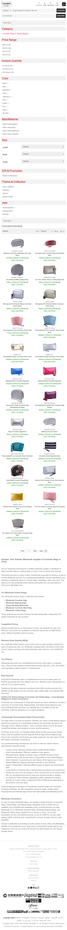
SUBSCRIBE (61, 16)
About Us (33, 861)
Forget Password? (33, 871)
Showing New (8, 211)
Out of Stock (34, 864)
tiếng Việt (42, 920)
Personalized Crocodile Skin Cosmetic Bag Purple (49, 406)
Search (61, 10)
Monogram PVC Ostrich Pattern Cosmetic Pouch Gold (50, 305)
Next (35, 551)
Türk (48, 920)
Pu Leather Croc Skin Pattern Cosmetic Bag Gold (17, 534)
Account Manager (33, 868)
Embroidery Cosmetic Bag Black (17, 480)
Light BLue (7, 96)
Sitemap (33, 880)
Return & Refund (33, 878)
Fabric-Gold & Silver (10, 134)
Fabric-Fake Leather (11, 131)
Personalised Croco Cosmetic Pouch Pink (17, 330)
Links (33, 885)
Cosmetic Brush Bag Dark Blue (49, 456)
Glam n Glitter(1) (8, 187)
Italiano (47, 918)
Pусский (54, 918)
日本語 (19, 920)
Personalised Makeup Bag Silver (17, 279)
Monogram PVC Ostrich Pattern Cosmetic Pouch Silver (17, 305)
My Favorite (51, 5)
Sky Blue (7, 113)
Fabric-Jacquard (9, 127)
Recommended (9, 207)
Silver (6, 110)
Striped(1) (6, 190)
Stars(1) (5, 193)
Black (6, 83)
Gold (5, 93)
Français (41, 918)
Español (18, 918)
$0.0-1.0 (6, 45)
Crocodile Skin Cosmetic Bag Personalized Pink (49, 254)
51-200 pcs (7, 66)
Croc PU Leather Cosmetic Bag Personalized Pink (49, 508)
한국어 (60, 918)
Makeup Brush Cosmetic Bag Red (49, 381)
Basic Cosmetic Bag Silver (17, 431)
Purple (6, 103)
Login (44, 5)
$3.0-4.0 (6, 55)
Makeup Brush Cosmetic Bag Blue (17, 381)
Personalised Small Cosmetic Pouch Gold (17, 356)
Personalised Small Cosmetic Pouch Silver (49, 356)
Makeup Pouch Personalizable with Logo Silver (17, 254)
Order (57, 5)
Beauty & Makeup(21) (10, 176)
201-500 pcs (8, 69)
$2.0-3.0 (6, 51)
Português (25, 918)
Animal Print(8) (8, 197)
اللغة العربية (27, 920)
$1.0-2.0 (7, 48)
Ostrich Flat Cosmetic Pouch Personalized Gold (17, 508)
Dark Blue (7, 90)
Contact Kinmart (33, 846)
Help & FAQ (34, 875)
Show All (5, 214)
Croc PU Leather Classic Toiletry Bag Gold (49, 279)
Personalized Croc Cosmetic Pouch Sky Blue (17, 456)
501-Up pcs (8, 72)
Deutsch (33, 918)
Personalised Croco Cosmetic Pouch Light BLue (49, 331)
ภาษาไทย (35, 920)
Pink (5, 100)
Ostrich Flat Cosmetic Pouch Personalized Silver (49, 481)
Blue (5, 87)
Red (5, 106)
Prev (22, 551)
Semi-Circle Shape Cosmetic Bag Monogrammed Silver (17, 406)
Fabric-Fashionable (10, 124)
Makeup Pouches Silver (50, 431)
